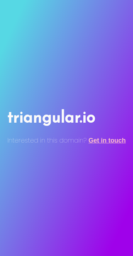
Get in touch (107, 140)
